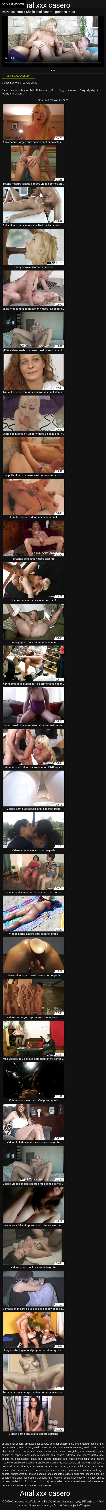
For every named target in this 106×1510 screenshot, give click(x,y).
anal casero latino (25, 1458)
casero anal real (74, 1473)
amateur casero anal (61, 1443)
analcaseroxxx (19, 1473)
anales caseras (37, 1473)
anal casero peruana (25, 1462)
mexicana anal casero (87, 1481)
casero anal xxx (94, 1473)
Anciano (15, 90)
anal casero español (37, 1455)
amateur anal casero (36, 1443)
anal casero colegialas (65, 1451)
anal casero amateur (70, 1447)
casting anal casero (50, 1477)
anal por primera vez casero (51, 1470)
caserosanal (30, 1477)
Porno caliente (13, 12)
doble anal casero (74, 1477)
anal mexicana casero (23, 1470)
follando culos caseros (25, 1481)
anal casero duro (89, 1451)
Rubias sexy (43, 90)
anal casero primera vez (76, 1462)
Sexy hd (84, 90)
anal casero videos (17, 1466)
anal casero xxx (38, 1466)
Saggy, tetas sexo (69, 90)
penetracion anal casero (37, 1485)
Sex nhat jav (69, 1505)
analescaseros (55, 1473)
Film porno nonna (38, 1505)
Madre (25, 90)
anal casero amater (45, 1447)
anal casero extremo (63, 1455)
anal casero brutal (19, 1451)
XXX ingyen (83, 1505)
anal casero (16, 93)
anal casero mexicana (76, 1458)
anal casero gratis (87, 1455)
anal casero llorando (50, 1458)
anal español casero (80, 1466)
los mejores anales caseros (56, 1481)
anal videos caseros (80, 1470)
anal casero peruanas (50, 1462)
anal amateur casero (86, 1443)
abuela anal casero (12, 1443)
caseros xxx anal (12, 1477)
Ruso (54, 90)
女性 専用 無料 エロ (87, 1501)
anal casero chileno (41, 1451)
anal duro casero (57, 1466)
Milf (32, 90)
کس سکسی (55, 1505)
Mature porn (68, 1501)
